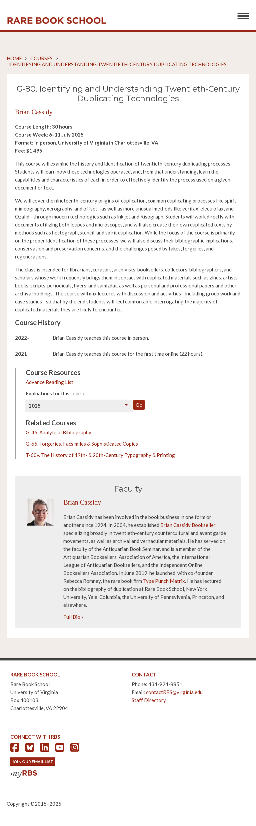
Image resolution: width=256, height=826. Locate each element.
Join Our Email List (32, 761)
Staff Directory (149, 700)
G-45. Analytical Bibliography (58, 432)
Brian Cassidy (34, 112)
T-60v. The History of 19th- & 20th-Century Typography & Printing (100, 455)
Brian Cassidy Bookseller (187, 525)
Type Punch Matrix (164, 581)
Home (14, 58)
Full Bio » (73, 617)
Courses (41, 58)
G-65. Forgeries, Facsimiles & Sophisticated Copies (82, 444)
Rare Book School (57, 21)
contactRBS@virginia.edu (174, 692)
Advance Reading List (49, 382)
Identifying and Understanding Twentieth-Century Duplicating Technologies (117, 64)
